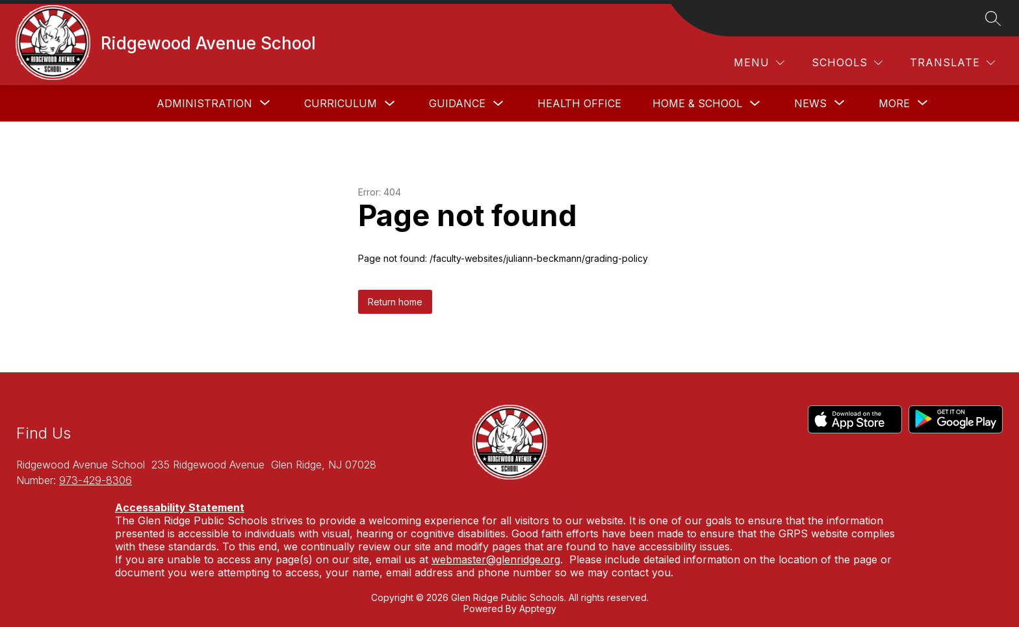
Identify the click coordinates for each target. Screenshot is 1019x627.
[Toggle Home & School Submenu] (755, 103)
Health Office (579, 103)
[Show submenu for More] (894, 103)
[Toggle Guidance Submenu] (498, 103)
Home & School (697, 103)
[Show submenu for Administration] (204, 103)
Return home (395, 301)
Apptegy (537, 608)
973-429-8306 (95, 480)
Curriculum (340, 103)
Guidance (457, 103)
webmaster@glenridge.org (496, 559)
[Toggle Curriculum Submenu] (390, 103)
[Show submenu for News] (810, 103)
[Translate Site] (952, 63)
